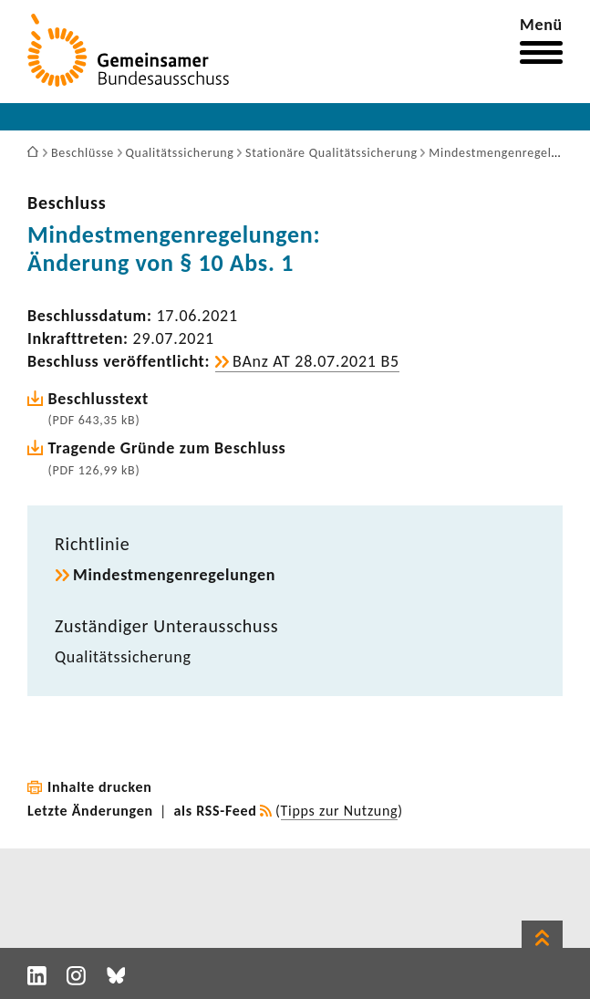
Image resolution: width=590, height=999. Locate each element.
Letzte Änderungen (90, 810)
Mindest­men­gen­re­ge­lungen (174, 575)
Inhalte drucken (99, 787)
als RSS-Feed (215, 810)
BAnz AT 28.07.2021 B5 (316, 361)
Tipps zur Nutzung (340, 810)
